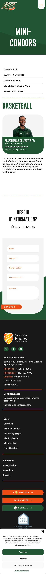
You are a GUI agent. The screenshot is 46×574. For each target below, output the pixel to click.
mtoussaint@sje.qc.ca (16, 147)
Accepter (23, 552)
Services (8, 423)
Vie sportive (10, 443)
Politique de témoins (22, 571)
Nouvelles (7, 470)
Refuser (23, 559)
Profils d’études (12, 428)
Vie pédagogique (12, 433)
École (6, 419)
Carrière (6, 475)
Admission (8, 460)
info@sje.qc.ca (16, 376)
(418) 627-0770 (18, 372)
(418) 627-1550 (17, 368)
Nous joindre (9, 465)
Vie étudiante (11, 438)
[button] (42, 531)
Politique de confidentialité (17, 405)
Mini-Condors (11, 448)
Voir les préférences (23, 565)
